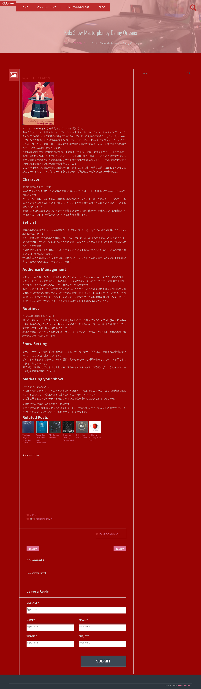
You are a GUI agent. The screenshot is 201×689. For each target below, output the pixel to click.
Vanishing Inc (42, 518)
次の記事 (120, 548)
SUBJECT (84, 636)
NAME (31, 619)
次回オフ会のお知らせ (77, 7)
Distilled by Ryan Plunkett (81, 436)
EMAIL (83, 619)
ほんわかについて (46, 7)
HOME (24, 7)
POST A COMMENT (109, 533)
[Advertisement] (74, 479)
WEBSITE (32, 636)
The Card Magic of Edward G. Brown (26, 439)
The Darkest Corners (54, 436)
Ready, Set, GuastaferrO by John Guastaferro (41, 439)
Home (65, 43)
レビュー (85, 43)
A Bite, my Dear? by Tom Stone (95, 437)
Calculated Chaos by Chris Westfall (68, 437)
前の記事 (33, 548)
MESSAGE (33, 602)
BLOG (102, 7)
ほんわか (8, 3)
